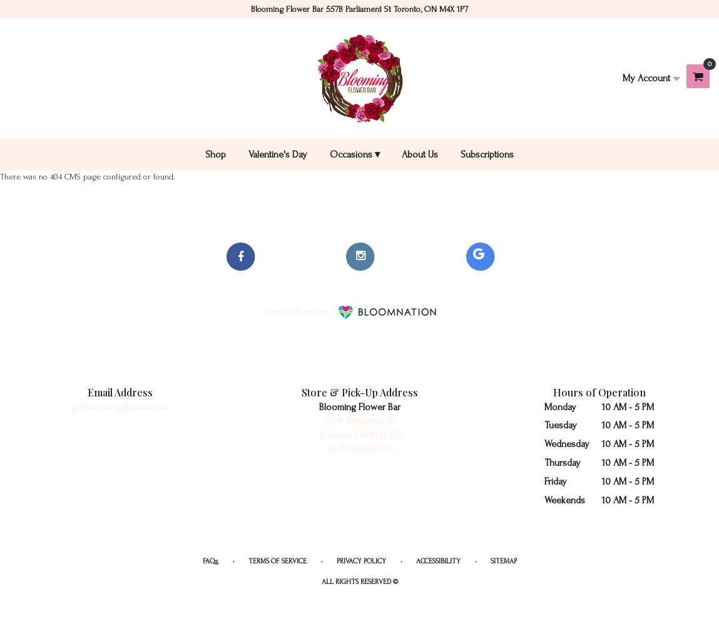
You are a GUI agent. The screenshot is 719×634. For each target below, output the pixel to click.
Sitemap (504, 561)
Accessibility (438, 561)
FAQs (210, 561)
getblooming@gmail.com (119, 407)
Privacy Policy (361, 561)
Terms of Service (277, 561)
